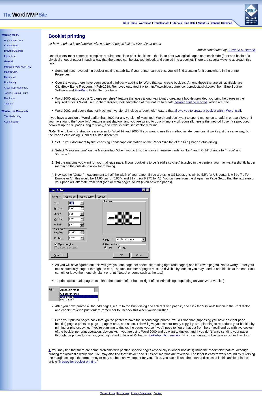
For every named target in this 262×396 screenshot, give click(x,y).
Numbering (10, 82)
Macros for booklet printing (77, 361)
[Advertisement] (129, 376)
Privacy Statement (141, 393)
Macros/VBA (10, 71)
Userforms (9, 98)
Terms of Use (107, 393)
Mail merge (10, 77)
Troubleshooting (12, 116)
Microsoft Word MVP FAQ (17, 66)
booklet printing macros (190, 102)
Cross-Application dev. (16, 87)
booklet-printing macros (164, 335)
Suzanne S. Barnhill (241, 50)
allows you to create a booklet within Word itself (207, 110)
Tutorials (176, 23)
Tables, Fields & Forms (16, 93)
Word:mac (145, 23)
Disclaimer (123, 393)
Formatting (10, 56)
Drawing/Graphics (13, 50)
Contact (215, 23)
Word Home (130, 23)
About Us (203, 23)
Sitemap (227, 23)
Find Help (189, 23)
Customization (11, 45)
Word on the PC (10, 35)
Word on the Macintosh (15, 111)
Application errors (13, 40)
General (8, 61)
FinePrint (81, 90)
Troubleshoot (161, 23)
